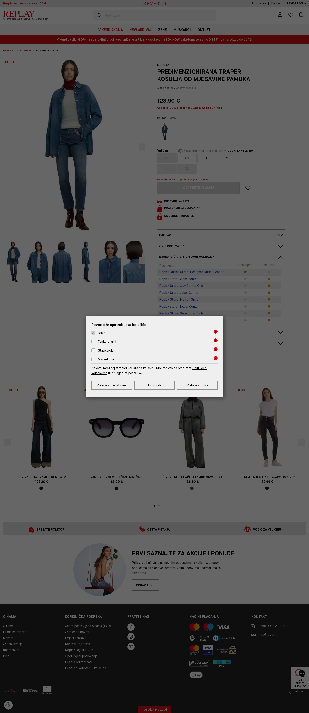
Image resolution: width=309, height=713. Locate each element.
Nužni (102, 333)
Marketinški (106, 359)
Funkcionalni (107, 342)
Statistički (106, 350)
